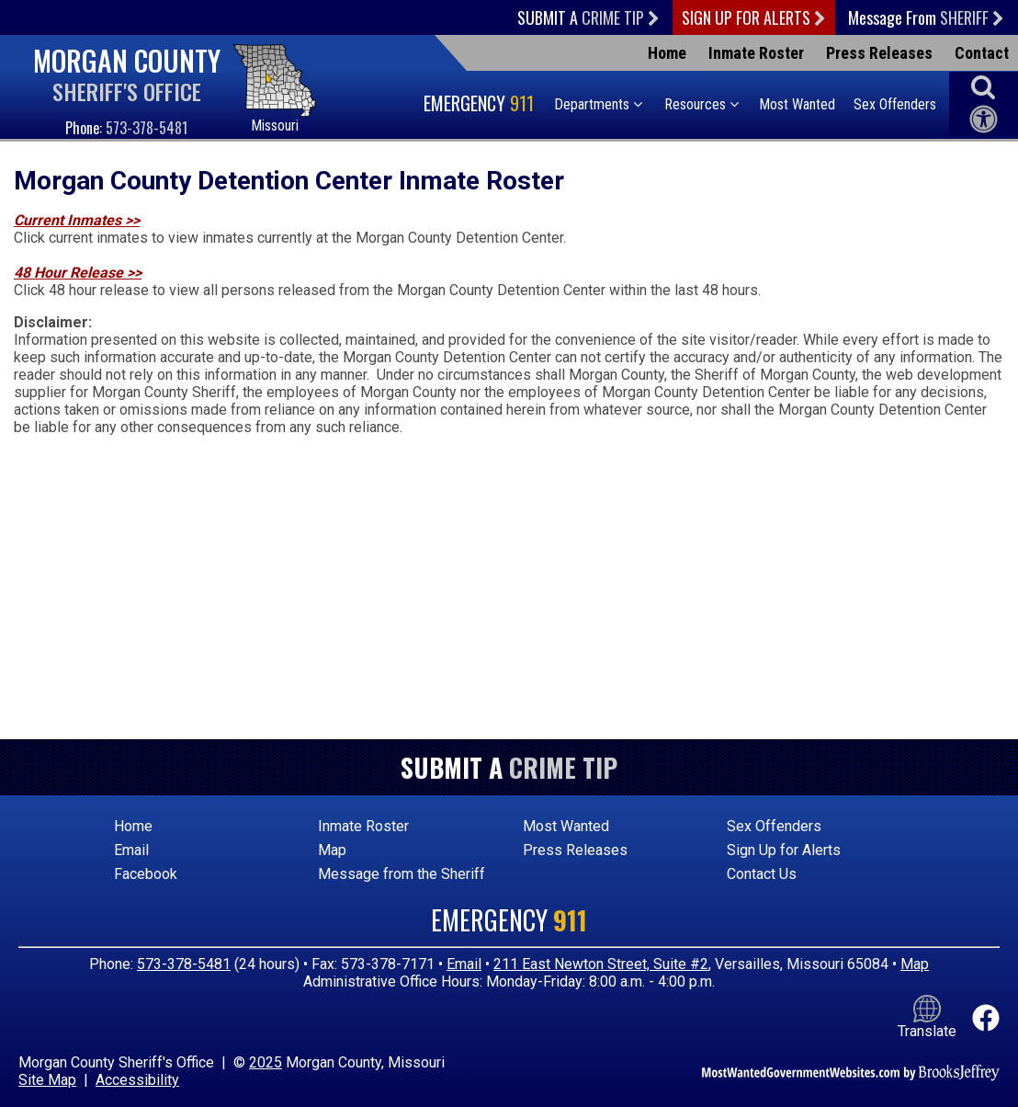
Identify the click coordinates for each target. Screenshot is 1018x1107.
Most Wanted (797, 104)
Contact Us (762, 874)
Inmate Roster (756, 53)
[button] (983, 86)
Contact (982, 53)
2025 (265, 1062)
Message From (926, 17)
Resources (701, 104)
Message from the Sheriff (401, 874)
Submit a (588, 17)
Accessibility (137, 1080)
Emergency (481, 103)
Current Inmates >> (77, 220)
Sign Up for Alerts (784, 850)
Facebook (145, 874)
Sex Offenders (895, 104)
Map (332, 850)
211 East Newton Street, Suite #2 (600, 964)
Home (667, 53)
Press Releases (879, 53)
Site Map (47, 1080)
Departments (598, 104)
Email (131, 850)
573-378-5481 (146, 128)
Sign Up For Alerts (754, 17)
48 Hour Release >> (77, 272)
